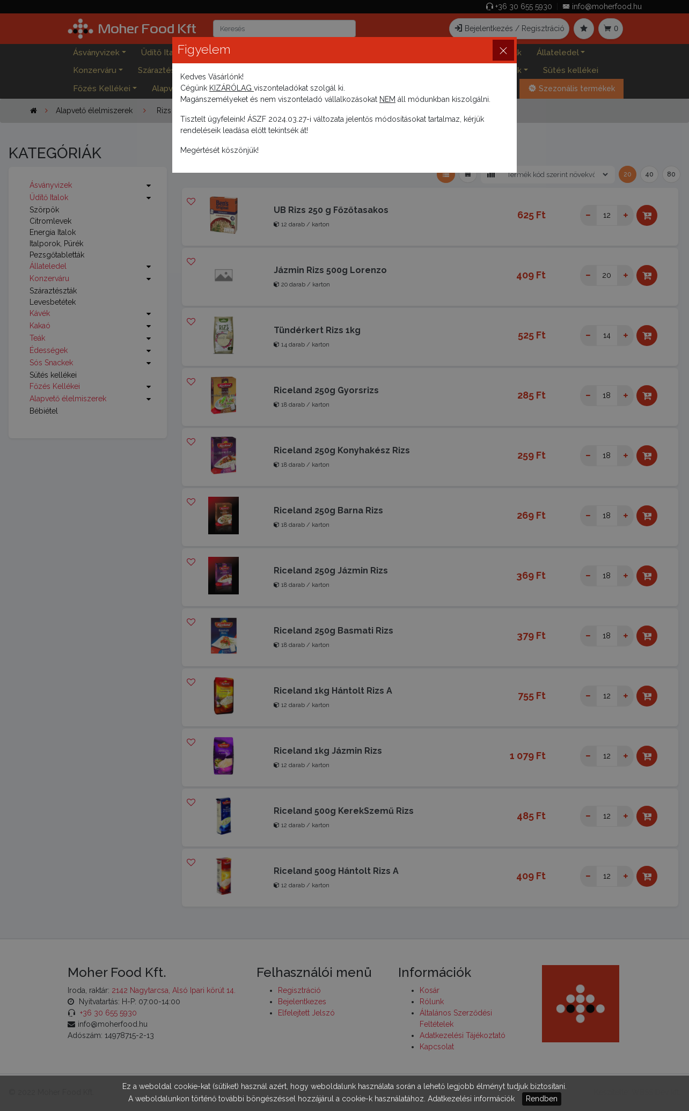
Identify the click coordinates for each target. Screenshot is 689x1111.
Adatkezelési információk (471, 1098)
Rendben (542, 1098)
